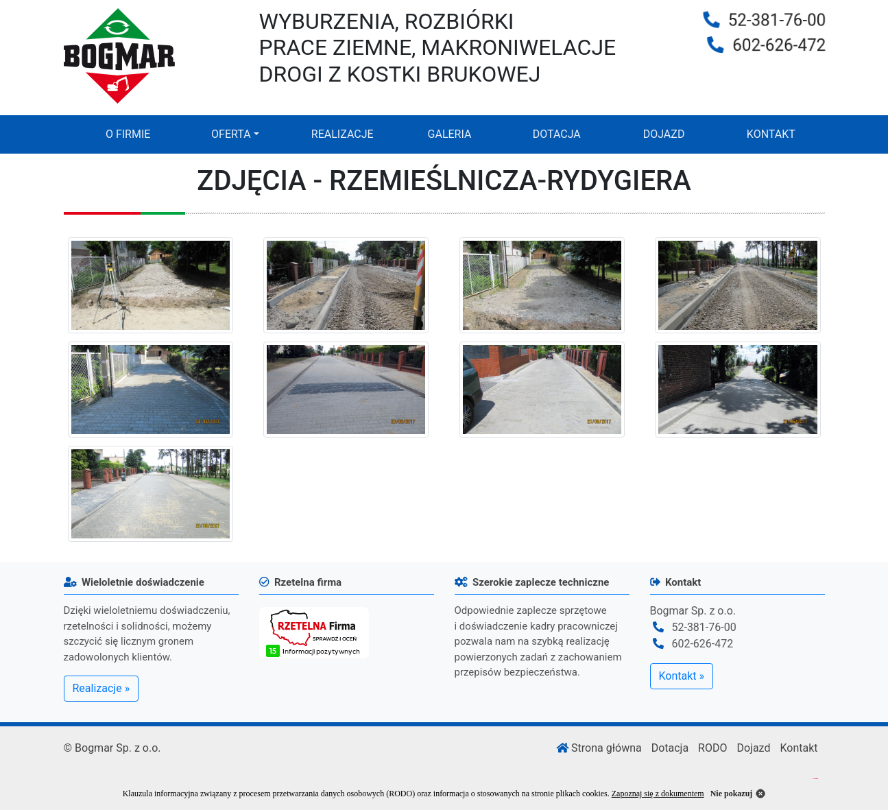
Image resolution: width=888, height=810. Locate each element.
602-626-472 (780, 46)
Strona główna (599, 747)
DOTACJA (557, 134)
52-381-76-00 (778, 19)
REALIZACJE (342, 134)
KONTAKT (771, 134)
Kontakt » (682, 675)
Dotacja (669, 747)
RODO (712, 747)
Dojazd (753, 747)
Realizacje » (101, 688)
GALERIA (450, 134)
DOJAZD (664, 134)
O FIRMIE (128, 134)
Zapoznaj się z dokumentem (658, 793)
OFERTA (231, 134)
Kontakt (798, 747)
